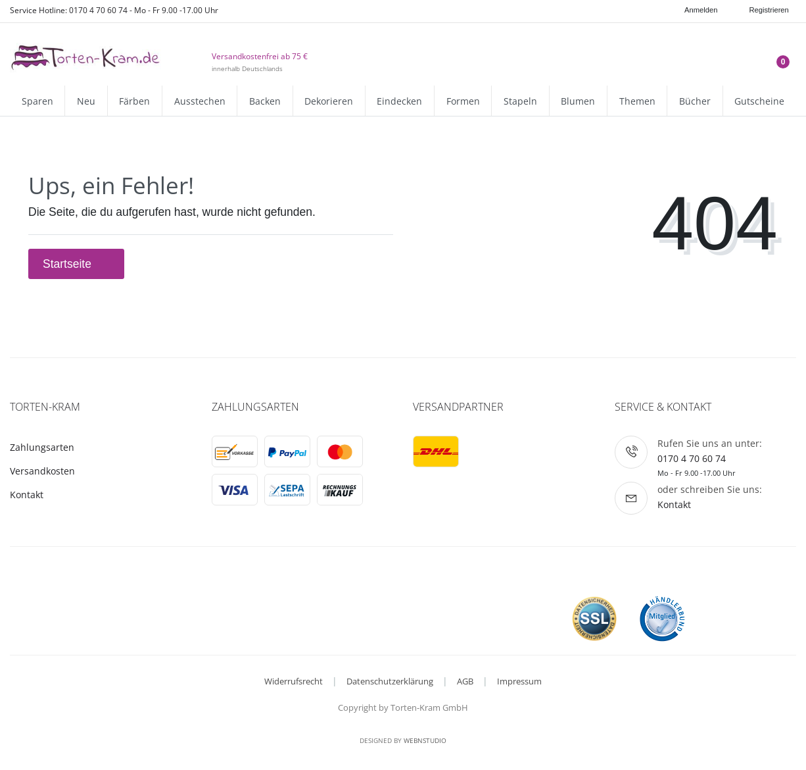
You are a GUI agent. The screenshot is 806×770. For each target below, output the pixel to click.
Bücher (695, 101)
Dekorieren (328, 101)
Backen (265, 101)
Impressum (519, 681)
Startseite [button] (76, 263)
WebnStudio (425, 740)
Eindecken (399, 101)
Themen (637, 101)
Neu (86, 101)
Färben (134, 101)
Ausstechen (199, 101)
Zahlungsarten (42, 447)
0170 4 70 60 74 (691, 458)
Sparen (37, 101)
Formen (463, 101)
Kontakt (26, 494)
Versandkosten (42, 471)
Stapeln (520, 101)
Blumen (578, 101)
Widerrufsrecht (293, 681)
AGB (465, 681)
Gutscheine (759, 101)
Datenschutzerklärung (389, 681)
